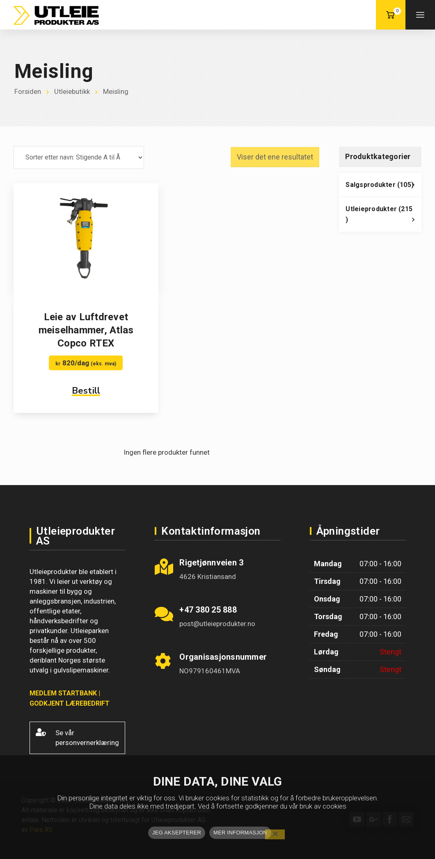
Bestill (86, 390)
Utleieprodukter (383, 216)
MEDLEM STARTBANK (63, 693)
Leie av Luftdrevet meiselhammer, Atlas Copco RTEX (86, 330)
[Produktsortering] (79, 157)
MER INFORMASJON (240, 832)
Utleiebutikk (72, 92)
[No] (275, 834)
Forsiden (27, 92)
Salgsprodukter (383, 187)
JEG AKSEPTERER (176, 832)
